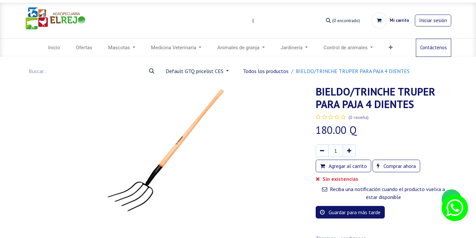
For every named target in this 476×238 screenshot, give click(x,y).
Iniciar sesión (433, 20)
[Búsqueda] (343, 20)
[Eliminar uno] (322, 150)
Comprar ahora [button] (396, 166)
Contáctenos (433, 47)
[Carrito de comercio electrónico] (390, 20)
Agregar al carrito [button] (343, 166)
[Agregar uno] (349, 150)
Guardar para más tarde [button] (350, 212)
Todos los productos (266, 71)
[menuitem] (54, 47)
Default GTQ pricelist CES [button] (195, 71)
